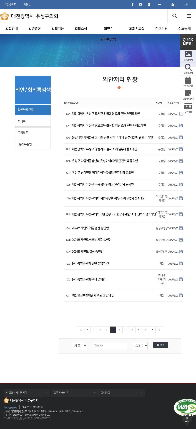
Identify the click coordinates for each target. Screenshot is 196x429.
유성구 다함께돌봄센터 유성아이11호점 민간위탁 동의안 (105, 161)
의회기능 (57, 29)
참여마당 (161, 29)
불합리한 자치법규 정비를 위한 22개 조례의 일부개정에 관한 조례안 (112, 137)
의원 (28, 4)
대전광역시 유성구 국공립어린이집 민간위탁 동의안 (103, 184)
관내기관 (109, 394)
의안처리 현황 (25, 109)
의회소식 (81, 29)
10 (145, 330)
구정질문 (23, 132)
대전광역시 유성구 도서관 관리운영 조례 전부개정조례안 (106, 114)
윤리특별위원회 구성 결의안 (88, 279)
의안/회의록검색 (108, 34)
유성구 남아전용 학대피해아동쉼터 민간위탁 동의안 (103, 172)
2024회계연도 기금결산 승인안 (90, 228)
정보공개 (184, 29)
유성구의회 (10, 4)
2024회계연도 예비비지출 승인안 (91, 240)
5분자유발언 (25, 144)
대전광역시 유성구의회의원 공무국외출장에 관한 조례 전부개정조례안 (114, 214)
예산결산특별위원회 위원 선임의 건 (93, 295)
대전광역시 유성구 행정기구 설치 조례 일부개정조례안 (104, 149)
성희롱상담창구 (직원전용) (32, 407)
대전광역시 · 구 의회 (20, 394)
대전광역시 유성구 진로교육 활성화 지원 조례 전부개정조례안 (109, 125)
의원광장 (34, 29)
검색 (160, 345)
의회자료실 (137, 29)
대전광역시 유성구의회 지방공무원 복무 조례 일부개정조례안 (108, 198)
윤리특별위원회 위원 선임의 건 (90, 263)
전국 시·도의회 (65, 394)
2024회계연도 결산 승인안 (87, 251)
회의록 (21, 121)
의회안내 (11, 29)
